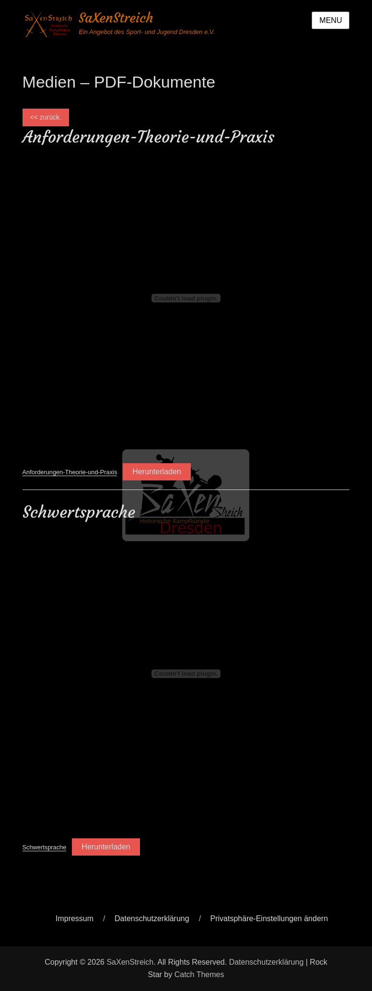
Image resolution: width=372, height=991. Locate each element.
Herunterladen (156, 472)
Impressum (74, 918)
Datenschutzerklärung (152, 918)
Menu (330, 20)
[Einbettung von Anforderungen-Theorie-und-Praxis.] (186, 298)
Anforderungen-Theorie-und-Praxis (70, 472)
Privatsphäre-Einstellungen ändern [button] (269, 918)
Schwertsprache (45, 847)
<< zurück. (45, 117)
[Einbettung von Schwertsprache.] (186, 673)
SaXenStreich (116, 18)
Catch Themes (199, 974)
